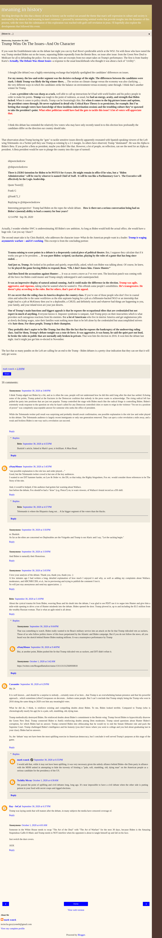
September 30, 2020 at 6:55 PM (48, 760)
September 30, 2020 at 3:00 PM (36, 390)
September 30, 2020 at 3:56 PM (36, 529)
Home (75, 904)
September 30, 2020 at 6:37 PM (36, 806)
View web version (76, 910)
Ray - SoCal (15, 806)
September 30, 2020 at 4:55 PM (37, 443)
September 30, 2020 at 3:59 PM (36, 551)
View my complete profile (13, 928)
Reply (12, 431)
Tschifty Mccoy (24, 780)
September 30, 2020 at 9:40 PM (45, 647)
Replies (16, 438)
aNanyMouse (15, 466)
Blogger (81, 935)
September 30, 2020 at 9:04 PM (44, 626)
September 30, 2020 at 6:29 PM (34, 684)
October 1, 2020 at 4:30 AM (45, 780)
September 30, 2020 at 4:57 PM (37, 507)
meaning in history (22, 9)
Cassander (14, 684)
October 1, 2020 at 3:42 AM (42, 661)
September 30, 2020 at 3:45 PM (37, 466)
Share (6, 374)
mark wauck (23, 760)
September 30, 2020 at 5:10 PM (29, 599)
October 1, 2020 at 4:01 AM (34, 825)
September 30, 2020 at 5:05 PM (36, 570)
